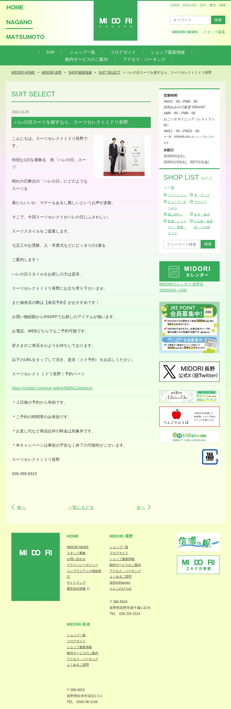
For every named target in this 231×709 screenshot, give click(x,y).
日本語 (175, 5)
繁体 (213, 5)
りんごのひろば (120, 588)
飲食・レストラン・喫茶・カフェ (177, 227)
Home (73, 536)
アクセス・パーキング (144, 59)
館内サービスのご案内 (86, 59)
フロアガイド (123, 52)
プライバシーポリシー (82, 565)
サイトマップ (76, 582)
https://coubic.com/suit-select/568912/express (52, 388)
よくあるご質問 (120, 576)
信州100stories (120, 582)
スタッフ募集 (214, 32)
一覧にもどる (81, 507)
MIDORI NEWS (77, 547)
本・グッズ (202, 195)
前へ (21, 507)
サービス (200, 202)
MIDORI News (185, 32)
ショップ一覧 (82, 52)
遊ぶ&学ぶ (175, 214)
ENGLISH (190, 5)
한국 (203, 5)
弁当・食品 (202, 214)
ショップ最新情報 (168, 52)
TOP (50, 52)
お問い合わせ (76, 559)
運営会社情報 (76, 588)
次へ (141, 507)
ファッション (177, 195)
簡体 (222, 5)
